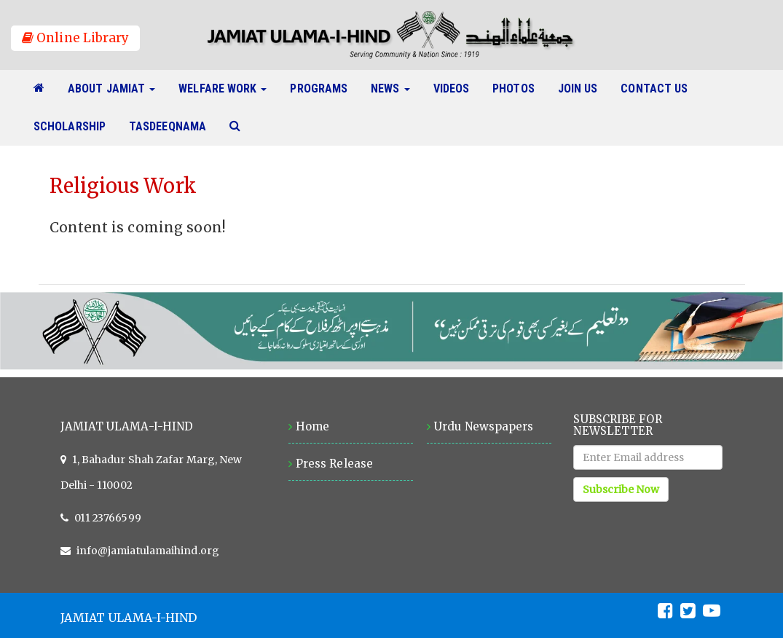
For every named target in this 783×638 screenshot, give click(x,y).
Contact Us (660, 88)
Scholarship (75, 126)
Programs (324, 88)
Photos (519, 88)
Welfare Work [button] (222, 88)
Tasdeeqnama (173, 126)
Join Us (584, 88)
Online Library (75, 38)
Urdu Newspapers (483, 426)
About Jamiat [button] (111, 88)
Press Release (334, 463)
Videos (457, 88)
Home (312, 426)
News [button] (390, 88)
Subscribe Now (621, 489)
